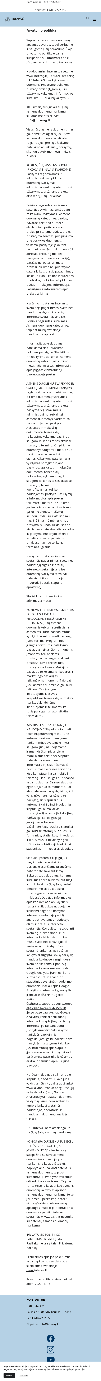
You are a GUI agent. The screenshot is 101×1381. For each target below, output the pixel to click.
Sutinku (9, 1375)
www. (30, 1270)
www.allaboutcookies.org (44, 1088)
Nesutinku (23, 1375)
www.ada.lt (49, 1217)
